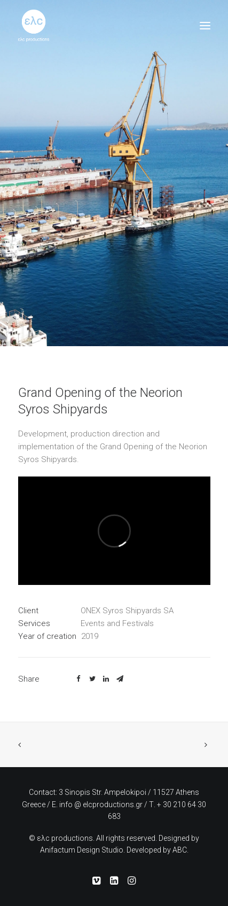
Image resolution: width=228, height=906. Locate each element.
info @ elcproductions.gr (101, 804)
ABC (179, 850)
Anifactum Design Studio (81, 850)
